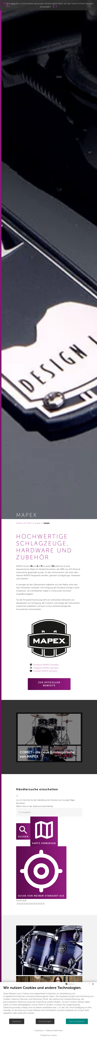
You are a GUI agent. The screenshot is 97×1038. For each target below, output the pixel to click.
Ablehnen (16, 1021)
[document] (48, 1002)
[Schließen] (93, 984)
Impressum (39, 1030)
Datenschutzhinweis (54, 1030)
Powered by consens (48, 1035)
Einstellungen (45, 1021)
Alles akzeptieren (77, 1021)
